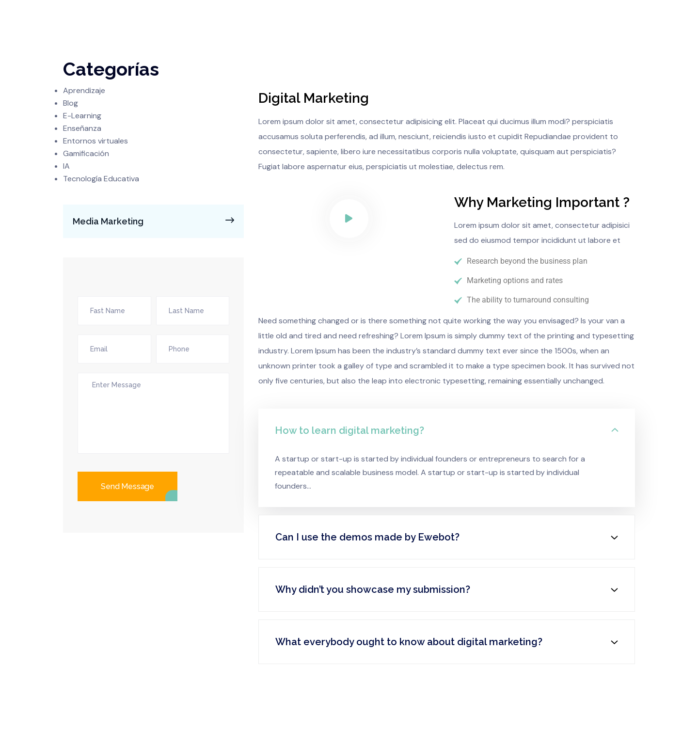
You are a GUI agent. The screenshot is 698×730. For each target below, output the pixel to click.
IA (66, 166)
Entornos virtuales (95, 141)
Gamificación (86, 153)
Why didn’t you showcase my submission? (372, 589)
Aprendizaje (84, 90)
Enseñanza (82, 128)
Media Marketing (156, 220)
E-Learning (82, 116)
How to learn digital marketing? (349, 430)
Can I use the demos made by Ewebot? (367, 537)
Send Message (127, 486)
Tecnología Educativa (101, 179)
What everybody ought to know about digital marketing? (408, 642)
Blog (70, 103)
